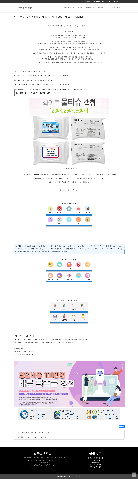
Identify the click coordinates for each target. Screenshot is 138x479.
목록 (121, 426)
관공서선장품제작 (95, 465)
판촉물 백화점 (25, 7)
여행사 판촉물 (69, 8)
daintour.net (77, 476)
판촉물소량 (95, 462)
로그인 (109, 1)
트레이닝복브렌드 (95, 467)
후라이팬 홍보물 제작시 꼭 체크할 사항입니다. (33, 432)
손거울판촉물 (95, 460)
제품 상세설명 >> (69, 190)
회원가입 (117, 1)
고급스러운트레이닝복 (95, 458)
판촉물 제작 (90, 8)
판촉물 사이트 (103, 8)
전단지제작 (20, 249)
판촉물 (80, 8)
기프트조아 (116, 8)
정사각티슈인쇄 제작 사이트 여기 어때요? (31, 437)
